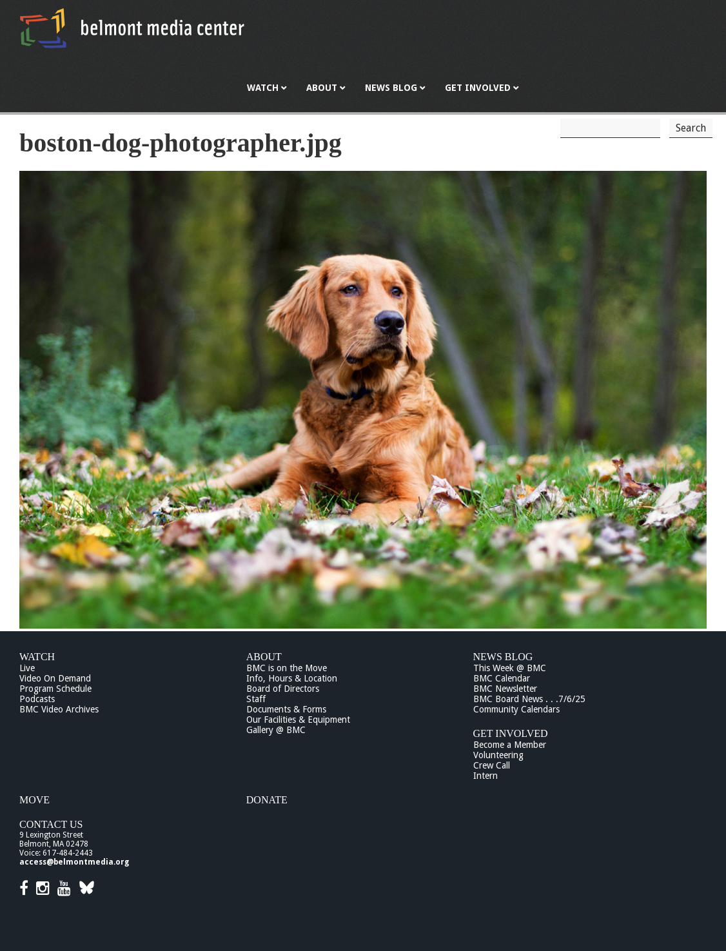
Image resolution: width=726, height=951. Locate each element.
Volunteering (498, 755)
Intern (485, 775)
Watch (37, 656)
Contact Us (51, 824)
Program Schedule (55, 688)
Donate (267, 799)
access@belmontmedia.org (74, 862)
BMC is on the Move (286, 668)
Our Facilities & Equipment (298, 719)
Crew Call (491, 765)
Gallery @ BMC (276, 730)
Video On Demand (55, 678)
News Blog (503, 656)
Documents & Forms (286, 709)
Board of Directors (282, 688)
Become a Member (509, 745)
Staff (256, 699)
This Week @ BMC (509, 668)
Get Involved (510, 733)
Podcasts (37, 699)
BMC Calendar (501, 678)
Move (34, 799)
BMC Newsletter (505, 688)
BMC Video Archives (59, 709)
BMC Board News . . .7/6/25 (529, 699)
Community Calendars (516, 709)
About (264, 656)
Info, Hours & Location (291, 678)
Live (27, 668)
